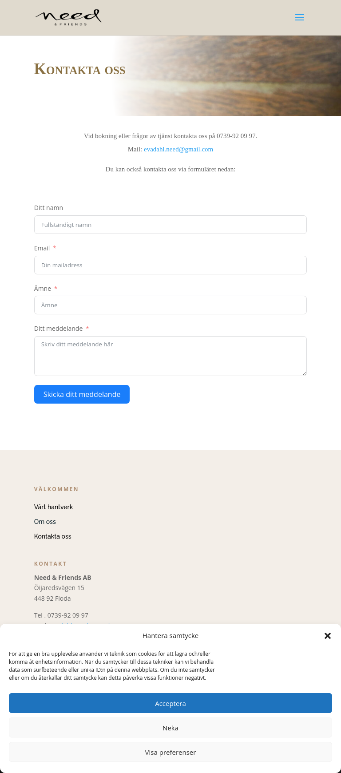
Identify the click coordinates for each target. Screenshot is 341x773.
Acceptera (170, 703)
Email (42, 248)
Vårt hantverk (53, 507)
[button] (327, 635)
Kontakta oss (52, 536)
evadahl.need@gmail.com (178, 149)
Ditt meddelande (58, 328)
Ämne (42, 288)
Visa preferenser (170, 752)
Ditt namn (48, 207)
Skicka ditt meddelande (82, 394)
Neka (170, 727)
